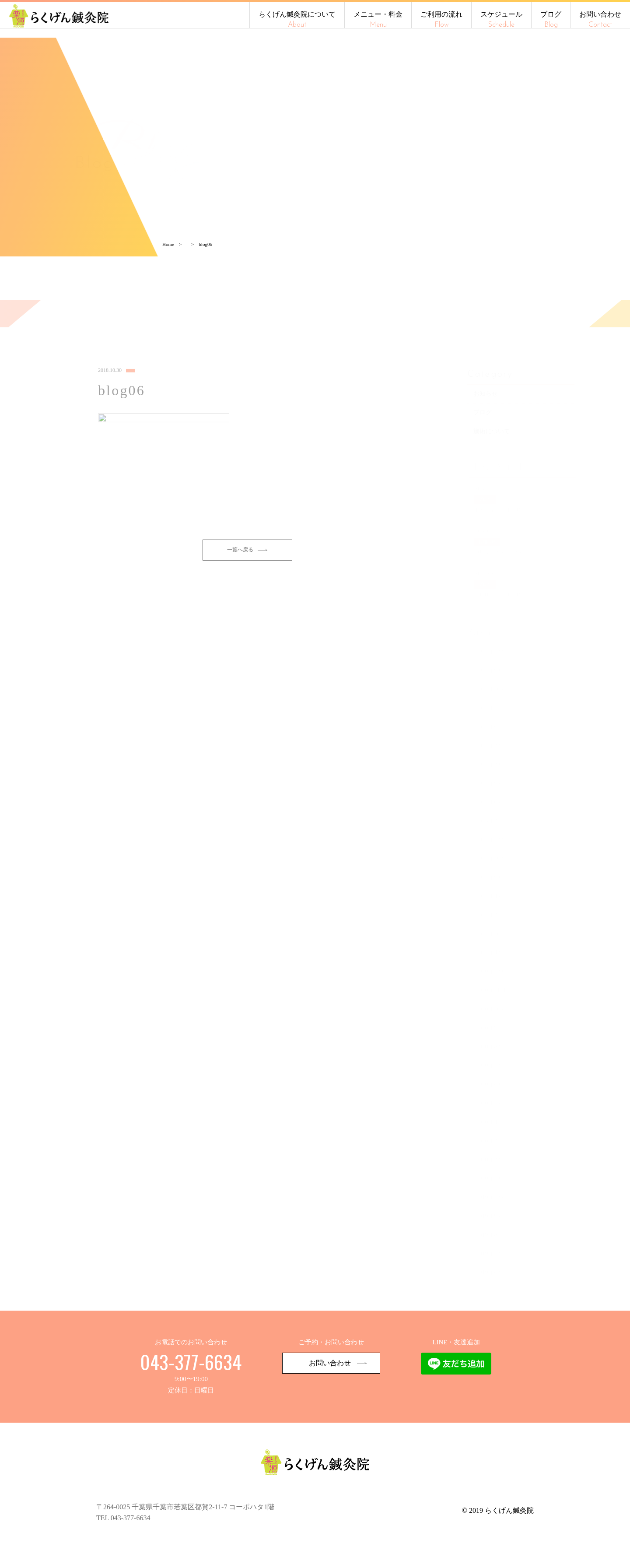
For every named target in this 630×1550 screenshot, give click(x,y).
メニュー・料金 (378, 19)
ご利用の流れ (441, 19)
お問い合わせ (600, 19)
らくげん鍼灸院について (297, 19)
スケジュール (501, 19)
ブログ (550, 19)
